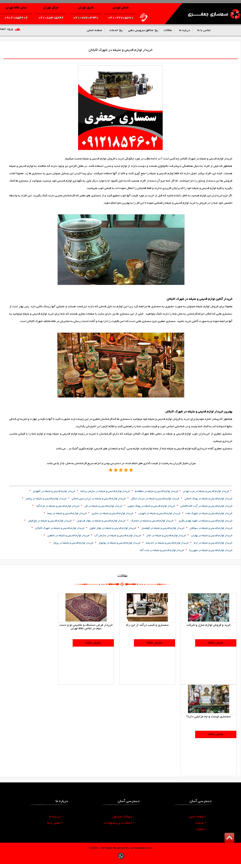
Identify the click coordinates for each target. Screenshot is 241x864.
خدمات (200, 823)
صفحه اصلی (197, 816)
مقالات (201, 829)
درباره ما (56, 816)
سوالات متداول (123, 816)
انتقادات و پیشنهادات (119, 823)
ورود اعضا (6, 29)
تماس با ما (55, 823)
